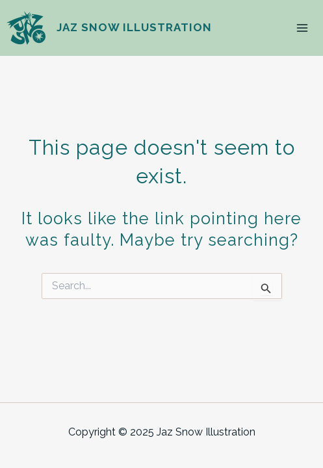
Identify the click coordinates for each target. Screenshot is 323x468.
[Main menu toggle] (302, 28)
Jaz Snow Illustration (134, 27)
